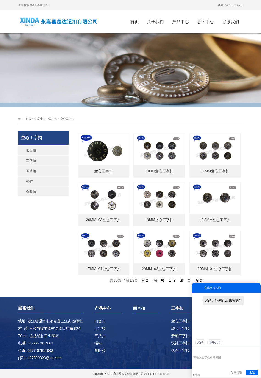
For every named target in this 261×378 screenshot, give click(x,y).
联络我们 (214, 342)
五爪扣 (31, 171)
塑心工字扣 (180, 328)
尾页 (199, 280)
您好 (200, 342)
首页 (134, 22)
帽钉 (29, 181)
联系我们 (230, 22)
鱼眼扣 (31, 192)
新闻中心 (205, 22)
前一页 (158, 280)
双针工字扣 (180, 343)
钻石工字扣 (180, 351)
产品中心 (180, 22)
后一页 (185, 280)
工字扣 (53, 118)
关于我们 (155, 22)
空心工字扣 (67, 118)
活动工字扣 (180, 336)
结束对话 (236, 372)
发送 (252, 372)
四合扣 (31, 150)
